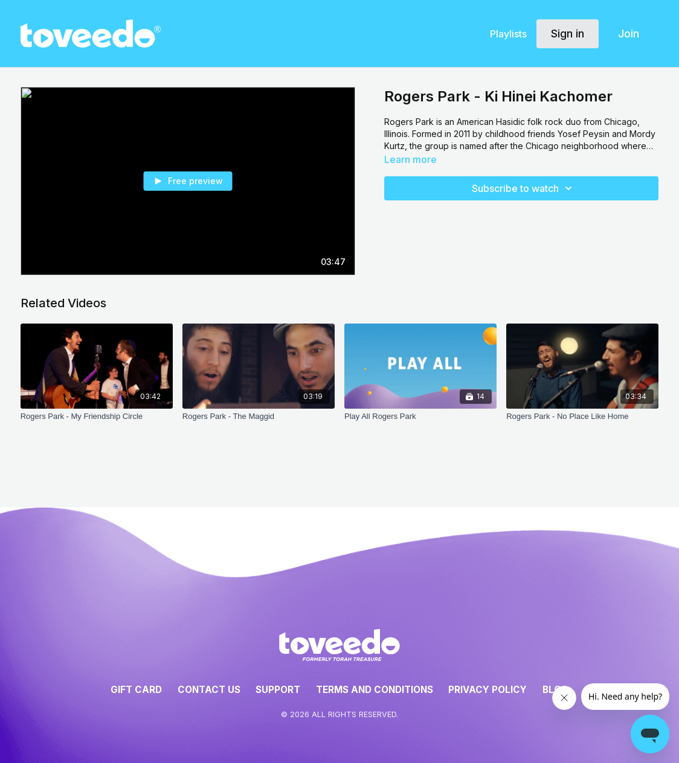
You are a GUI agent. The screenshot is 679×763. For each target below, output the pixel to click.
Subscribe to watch (524, 188)
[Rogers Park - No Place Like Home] (582, 416)
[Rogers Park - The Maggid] (258, 416)
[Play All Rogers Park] (420, 416)
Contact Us (209, 689)
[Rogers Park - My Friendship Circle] (97, 416)
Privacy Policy (487, 689)
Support (278, 689)
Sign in (567, 33)
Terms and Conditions (374, 689)
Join (628, 33)
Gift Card (136, 689)
